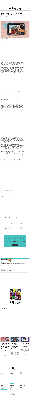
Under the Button (23, 385)
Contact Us (2, 377)
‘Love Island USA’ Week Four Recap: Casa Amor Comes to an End (5, 347)
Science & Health (12, 377)
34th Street (12, 385)
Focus (11, 387)
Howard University (4, 68)
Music (11, 390)
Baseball (21, 373)
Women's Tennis (22, 378)
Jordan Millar (15, 356)
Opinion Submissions (4, 389)
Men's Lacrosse (22, 375)
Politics (11, 378)
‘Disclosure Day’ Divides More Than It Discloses (7, 270)
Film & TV (2, 269)
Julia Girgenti (5, 355)
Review (1, 262)
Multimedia (11, 393)
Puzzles (2, 392)
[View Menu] (1, 8)
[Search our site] (28, 8)
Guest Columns (2, 387)
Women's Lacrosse (22, 376)
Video (20, 388)
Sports (21, 372)
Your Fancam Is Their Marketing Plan (25, 345)
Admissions (11, 375)
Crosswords (2, 393)
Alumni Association (3, 375)
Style (15, 342)
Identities (11, 376)
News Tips (12, 383)
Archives (2, 376)
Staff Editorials (2, 388)
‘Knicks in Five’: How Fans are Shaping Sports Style (15, 346)
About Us (2, 373)
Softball (21, 374)
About (2, 372)
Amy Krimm (2, 38)
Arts (10, 391)
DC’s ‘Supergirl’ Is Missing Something (6, 265)
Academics (11, 373)
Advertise (2, 374)
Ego (10, 388)
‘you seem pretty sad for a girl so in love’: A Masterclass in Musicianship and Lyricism (13, 263)
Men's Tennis (21, 377)
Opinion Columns (3, 386)
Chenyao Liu (25, 354)
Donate (15, 245)
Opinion (2, 385)
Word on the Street (12, 394)
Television (2, 267)
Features (11, 386)
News (11, 372)
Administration (12, 374)
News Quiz (2, 394)
